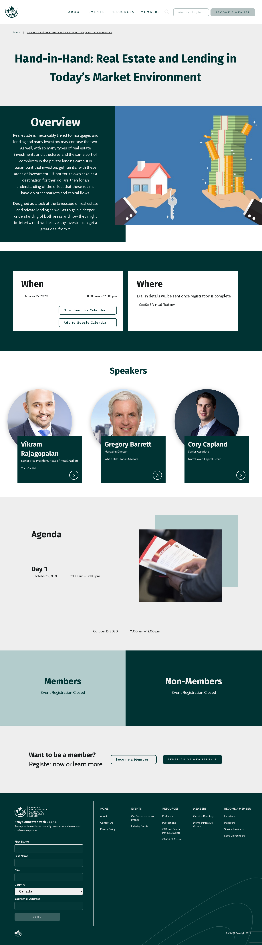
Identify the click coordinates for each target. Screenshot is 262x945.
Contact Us (106, 822)
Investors (229, 816)
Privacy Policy (107, 829)
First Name (22, 841)
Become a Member (232, 12)
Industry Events (139, 826)
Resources (123, 12)
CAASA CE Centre (172, 839)
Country (20, 884)
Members (150, 12)
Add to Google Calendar (85, 323)
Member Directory (203, 816)
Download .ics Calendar (85, 310)
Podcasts (167, 816)
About (75, 12)
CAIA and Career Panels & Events (171, 830)
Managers (229, 822)
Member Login (189, 12)
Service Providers (234, 829)
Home (104, 808)
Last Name (21, 856)
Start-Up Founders (234, 835)
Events (96, 12)
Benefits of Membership (192, 759)
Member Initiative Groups (203, 824)
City (17, 870)
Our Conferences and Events (143, 818)
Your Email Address (28, 899)
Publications (169, 822)
